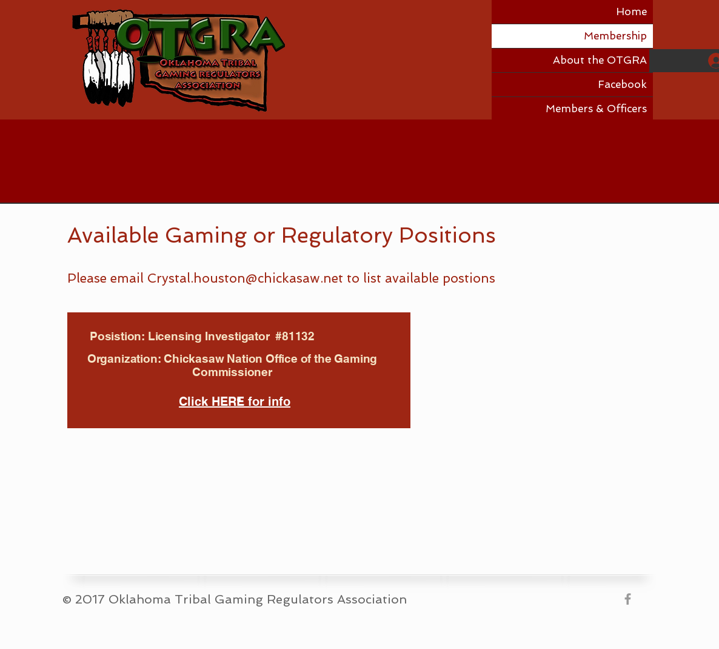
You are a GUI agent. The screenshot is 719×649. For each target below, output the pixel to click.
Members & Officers (596, 109)
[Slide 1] (239, 400)
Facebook (622, 84)
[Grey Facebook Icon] (627, 599)
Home (631, 11)
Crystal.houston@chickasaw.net (245, 278)
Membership (615, 36)
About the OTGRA (600, 60)
